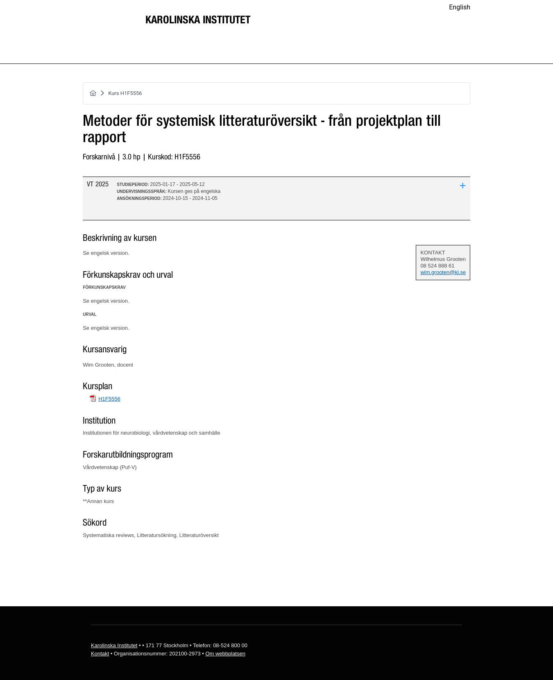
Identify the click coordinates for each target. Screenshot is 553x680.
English (459, 7)
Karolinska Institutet (197, 20)
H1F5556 (109, 399)
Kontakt (100, 654)
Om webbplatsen (225, 654)
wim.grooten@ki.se (443, 272)
